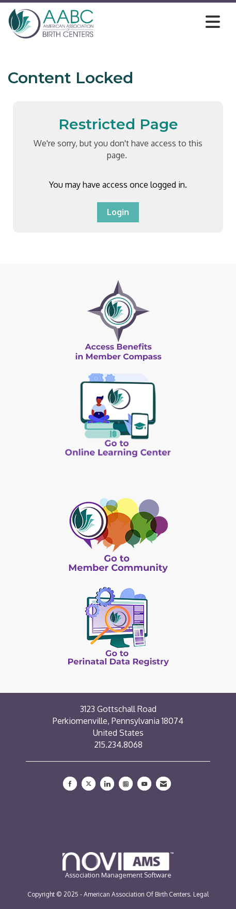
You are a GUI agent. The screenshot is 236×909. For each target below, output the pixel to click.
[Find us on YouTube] (144, 784)
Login (118, 212)
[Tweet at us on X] (89, 784)
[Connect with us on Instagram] (126, 784)
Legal (201, 894)
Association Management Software (117, 865)
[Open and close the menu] (160, 21)
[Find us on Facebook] (70, 784)
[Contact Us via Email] (163, 784)
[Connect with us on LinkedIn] (107, 784)
